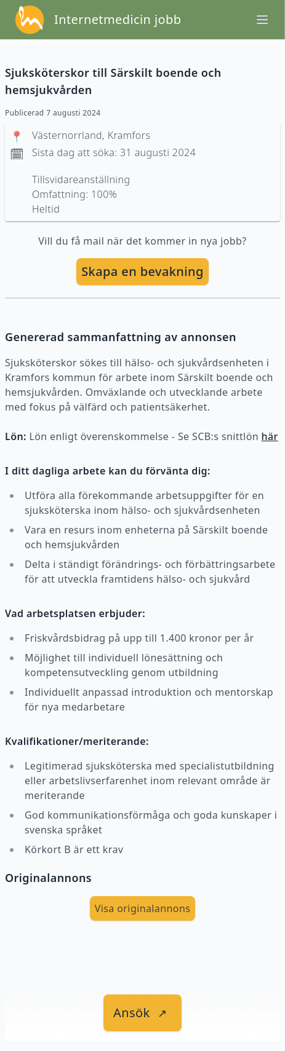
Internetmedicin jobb (117, 19)
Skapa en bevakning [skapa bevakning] (142, 271)
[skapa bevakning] (142, 271)
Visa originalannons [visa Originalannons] (143, 908)
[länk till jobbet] (142, 1012)
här (270, 436)
